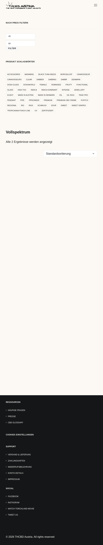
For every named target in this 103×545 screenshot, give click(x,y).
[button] (95, 5)
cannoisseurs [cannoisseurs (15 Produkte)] (14, 79)
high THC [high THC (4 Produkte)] (22, 90)
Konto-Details (15, 473)
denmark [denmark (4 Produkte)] (75, 79)
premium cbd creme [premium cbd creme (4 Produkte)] (66, 100)
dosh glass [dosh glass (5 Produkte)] (13, 85)
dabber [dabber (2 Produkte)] (40, 79)
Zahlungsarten (16, 461)
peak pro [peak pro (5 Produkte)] (83, 95)
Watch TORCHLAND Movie (21, 509)
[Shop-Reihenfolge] (70, 153)
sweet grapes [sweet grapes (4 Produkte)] (79, 105)
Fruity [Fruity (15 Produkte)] (68, 85)
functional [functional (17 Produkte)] (82, 85)
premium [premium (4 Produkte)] (48, 100)
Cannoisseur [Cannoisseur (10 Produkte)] (83, 74)
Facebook (13, 496)
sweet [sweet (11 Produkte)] (64, 105)
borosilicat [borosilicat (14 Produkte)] (66, 74)
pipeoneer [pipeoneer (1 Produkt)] (34, 100)
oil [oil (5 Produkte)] (60, 95)
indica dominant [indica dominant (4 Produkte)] (49, 90)
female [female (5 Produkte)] (43, 85)
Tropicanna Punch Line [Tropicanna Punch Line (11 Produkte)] (18, 111)
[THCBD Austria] (23, 5)
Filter (12, 48)
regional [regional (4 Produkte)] (11, 105)
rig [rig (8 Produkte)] (22, 105)
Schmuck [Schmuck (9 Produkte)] (42, 105)
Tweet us (13, 515)
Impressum (14, 479)
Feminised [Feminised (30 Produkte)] (56, 85)
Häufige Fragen (16, 410)
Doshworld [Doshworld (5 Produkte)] (29, 85)
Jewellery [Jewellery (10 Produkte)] (79, 90)
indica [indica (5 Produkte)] (34, 90)
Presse (12, 416)
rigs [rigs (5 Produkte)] (31, 105)
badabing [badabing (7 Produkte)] (29, 74)
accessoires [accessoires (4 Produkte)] (13, 74)
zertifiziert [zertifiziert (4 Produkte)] (48, 111)
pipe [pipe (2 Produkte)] (22, 100)
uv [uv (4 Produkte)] (36, 111)
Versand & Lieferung (19, 455)
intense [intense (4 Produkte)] (66, 90)
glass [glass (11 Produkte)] (10, 90)
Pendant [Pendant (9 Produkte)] (11, 100)
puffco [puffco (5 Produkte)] (84, 100)
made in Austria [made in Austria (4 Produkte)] (25, 95)
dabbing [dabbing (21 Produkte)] (52, 79)
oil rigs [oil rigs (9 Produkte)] (70, 95)
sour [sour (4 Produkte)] (53, 105)
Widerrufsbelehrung (20, 467)
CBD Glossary (15, 422)
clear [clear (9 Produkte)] (29, 79)
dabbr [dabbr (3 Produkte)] (64, 79)
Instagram (13, 502)
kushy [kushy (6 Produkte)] (10, 95)
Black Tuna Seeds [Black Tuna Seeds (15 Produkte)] (47, 74)
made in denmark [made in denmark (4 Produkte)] (46, 95)
